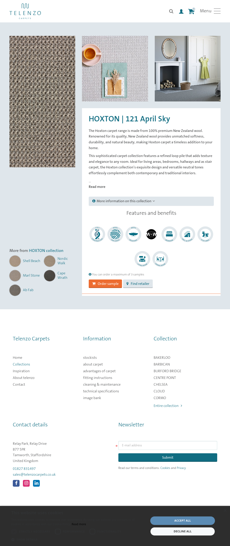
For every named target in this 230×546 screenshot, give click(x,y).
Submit (167, 458)
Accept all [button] (182, 520)
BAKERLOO (162, 358)
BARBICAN (162, 364)
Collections (21, 364)
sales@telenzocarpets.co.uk (34, 475)
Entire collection (168, 406)
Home (17, 358)
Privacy (181, 468)
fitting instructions (97, 378)
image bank (92, 398)
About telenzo (24, 378)
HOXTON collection (46, 251)
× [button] (225, 510)
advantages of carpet (99, 371)
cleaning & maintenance (102, 385)
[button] (78, 540)
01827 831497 (24, 469)
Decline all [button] (183, 531)
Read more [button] (97, 187)
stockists (90, 358)
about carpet (93, 364)
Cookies (165, 468)
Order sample (105, 284)
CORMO (160, 398)
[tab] (151, 201)
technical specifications (101, 391)
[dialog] (115, 526)
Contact (19, 385)
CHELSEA (161, 385)
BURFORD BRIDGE (167, 371)
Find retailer (137, 284)
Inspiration (21, 371)
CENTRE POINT (165, 378)
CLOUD (159, 391)
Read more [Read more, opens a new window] (79, 524)
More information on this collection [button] (123, 201)
